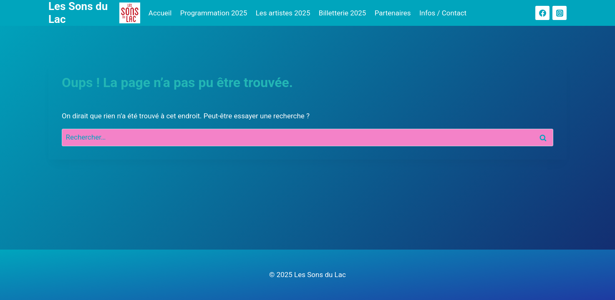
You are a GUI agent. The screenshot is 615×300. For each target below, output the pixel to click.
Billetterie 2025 (342, 13)
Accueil (160, 13)
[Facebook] (542, 13)
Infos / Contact (442, 13)
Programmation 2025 (213, 13)
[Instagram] (559, 13)
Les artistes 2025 (283, 13)
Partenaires (393, 13)
